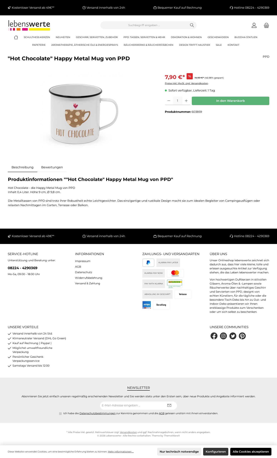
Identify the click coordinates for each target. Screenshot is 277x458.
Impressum (82, 261)
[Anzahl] (177, 101)
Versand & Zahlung (87, 283)
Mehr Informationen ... (121, 451)
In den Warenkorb (230, 101)
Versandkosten (128, 432)
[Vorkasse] (182, 294)
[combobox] (144, 25)
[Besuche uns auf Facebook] (214, 336)
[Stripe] (146, 305)
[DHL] (174, 284)
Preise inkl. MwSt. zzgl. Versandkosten (186, 83)
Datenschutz (83, 272)
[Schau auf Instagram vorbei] (223, 336)
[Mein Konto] (254, 25)
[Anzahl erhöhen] (186, 101)
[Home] (19, 37)
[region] (82, 114)
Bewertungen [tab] (52, 167)
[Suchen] (192, 25)
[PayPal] (148, 262)
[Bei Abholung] (161, 305)
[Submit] (169, 406)
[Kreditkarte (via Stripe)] (175, 273)
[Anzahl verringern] (169, 101)
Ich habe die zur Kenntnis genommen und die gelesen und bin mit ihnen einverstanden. (140, 413)
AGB (78, 266)
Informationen (89, 254)
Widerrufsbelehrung (88, 278)
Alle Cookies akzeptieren (251, 451)
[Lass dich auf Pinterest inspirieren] (242, 336)
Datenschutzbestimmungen (97, 413)
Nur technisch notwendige (179, 451)
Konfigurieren (216, 451)
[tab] (22, 167)
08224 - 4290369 (22, 268)
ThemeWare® (172, 435)
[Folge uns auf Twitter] (233, 336)
